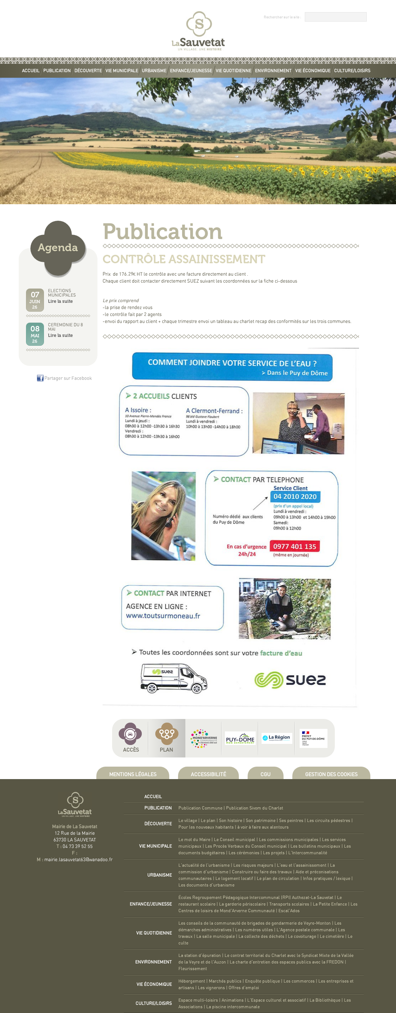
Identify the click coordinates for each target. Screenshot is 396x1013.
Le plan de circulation (278, 878)
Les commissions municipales (288, 839)
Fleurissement (192, 968)
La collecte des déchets (261, 936)
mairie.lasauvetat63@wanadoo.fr (78, 860)
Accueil (31, 71)
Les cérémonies (244, 853)
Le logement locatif (234, 878)
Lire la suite (60, 301)
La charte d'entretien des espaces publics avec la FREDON (287, 962)
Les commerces (299, 981)
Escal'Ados (289, 911)
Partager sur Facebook (68, 378)
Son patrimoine (260, 820)
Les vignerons (211, 988)
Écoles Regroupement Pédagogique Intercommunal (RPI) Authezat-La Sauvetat (255, 897)
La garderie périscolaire (242, 904)
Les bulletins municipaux (315, 846)
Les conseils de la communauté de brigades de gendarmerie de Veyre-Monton (254, 923)
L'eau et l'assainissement (301, 865)
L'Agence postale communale (305, 930)
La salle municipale (215, 936)
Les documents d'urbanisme (206, 885)
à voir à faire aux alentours (263, 827)
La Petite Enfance (330, 904)
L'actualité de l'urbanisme (204, 865)
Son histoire (230, 820)
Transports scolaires (289, 904)
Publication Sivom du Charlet (254, 808)
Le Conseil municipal (234, 839)
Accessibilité (208, 774)
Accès (131, 750)
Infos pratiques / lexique (326, 878)
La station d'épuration (199, 955)
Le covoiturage (302, 936)
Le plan (208, 820)
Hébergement (191, 981)
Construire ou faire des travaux (262, 872)
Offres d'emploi (244, 988)
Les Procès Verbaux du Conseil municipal (246, 846)
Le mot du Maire (194, 839)
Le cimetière (332, 936)
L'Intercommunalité (307, 853)
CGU (265, 774)
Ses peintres (291, 820)
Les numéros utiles (254, 930)
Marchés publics (225, 981)
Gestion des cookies (331, 774)
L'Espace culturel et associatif (276, 1000)
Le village (187, 820)
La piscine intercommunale (233, 1007)
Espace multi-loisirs (198, 1000)
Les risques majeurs (253, 865)
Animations (233, 1000)
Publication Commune (200, 808)
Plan (166, 750)
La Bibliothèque (325, 1000)
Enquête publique (262, 981)
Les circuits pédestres (328, 820)
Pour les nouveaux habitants (206, 827)
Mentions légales (132, 774)
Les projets (274, 853)
